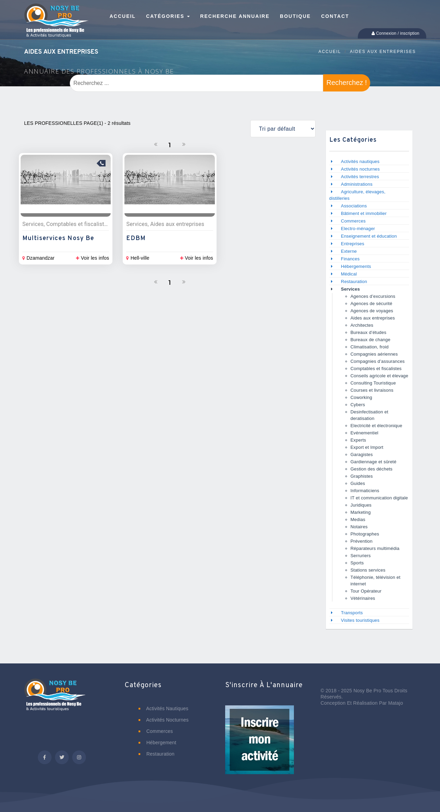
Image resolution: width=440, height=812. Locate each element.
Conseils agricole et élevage (379, 375)
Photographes (365, 534)
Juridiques (361, 505)
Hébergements (356, 266)
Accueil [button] (123, 16)
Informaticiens (365, 490)
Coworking (361, 397)
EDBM (135, 238)
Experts (358, 440)
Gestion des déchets (372, 469)
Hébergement (157, 742)
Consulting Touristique (373, 383)
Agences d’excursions (373, 296)
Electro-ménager (358, 228)
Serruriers (361, 555)
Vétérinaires (363, 598)
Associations (354, 205)
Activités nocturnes (360, 169)
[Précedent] (155, 144)
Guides (358, 483)
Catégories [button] (168, 16)
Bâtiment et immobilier (364, 213)
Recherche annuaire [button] (235, 16)
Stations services (368, 570)
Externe (349, 251)
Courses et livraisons (372, 390)
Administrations (357, 184)
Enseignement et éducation (369, 236)
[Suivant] (184, 144)
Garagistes (362, 454)
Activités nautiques (360, 161)
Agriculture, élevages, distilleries (357, 195)
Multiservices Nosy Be (58, 238)
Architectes (362, 325)
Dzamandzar (38, 258)
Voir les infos (92, 258)
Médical (349, 274)
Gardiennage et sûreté (374, 461)
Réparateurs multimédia (375, 548)
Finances (350, 258)
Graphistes (362, 476)
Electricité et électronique (377, 425)
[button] (259, 744)
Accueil (330, 51)
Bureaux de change (370, 339)
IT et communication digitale (379, 497)
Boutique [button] (295, 16)
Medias (358, 519)
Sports (357, 562)
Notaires (359, 526)
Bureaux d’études (368, 332)
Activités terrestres (360, 176)
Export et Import (367, 447)
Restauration (354, 281)
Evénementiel (364, 432)
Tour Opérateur (366, 591)
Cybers (358, 404)
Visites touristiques (360, 620)
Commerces (353, 221)
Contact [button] (335, 16)
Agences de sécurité (372, 303)
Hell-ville (137, 258)
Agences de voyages (372, 310)
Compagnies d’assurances (378, 361)
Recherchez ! (347, 82)
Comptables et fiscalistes (376, 368)
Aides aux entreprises (383, 51)
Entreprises (352, 243)
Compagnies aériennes (374, 354)
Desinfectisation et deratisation (369, 415)
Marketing (361, 512)
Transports (352, 612)
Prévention (362, 541)
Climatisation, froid (370, 346)
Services (350, 289)
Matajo (395, 703)
